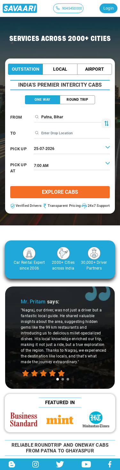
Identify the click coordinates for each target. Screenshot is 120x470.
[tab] (57, 379)
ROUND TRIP (77, 100)
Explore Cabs (60, 192)
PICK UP (18, 148)
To (13, 133)
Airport (94, 69)
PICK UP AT (18, 168)
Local (60, 69)
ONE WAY (43, 100)
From (16, 117)
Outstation (25, 69)
